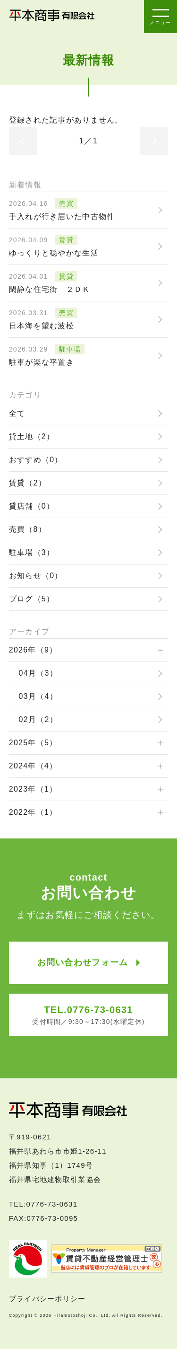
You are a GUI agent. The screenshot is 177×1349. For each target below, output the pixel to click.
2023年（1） (33, 789)
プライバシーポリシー (47, 1299)
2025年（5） (33, 743)
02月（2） (38, 719)
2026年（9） (33, 650)
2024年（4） (33, 766)
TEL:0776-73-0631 (43, 1204)
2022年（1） (33, 812)
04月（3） (38, 673)
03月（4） (38, 696)
